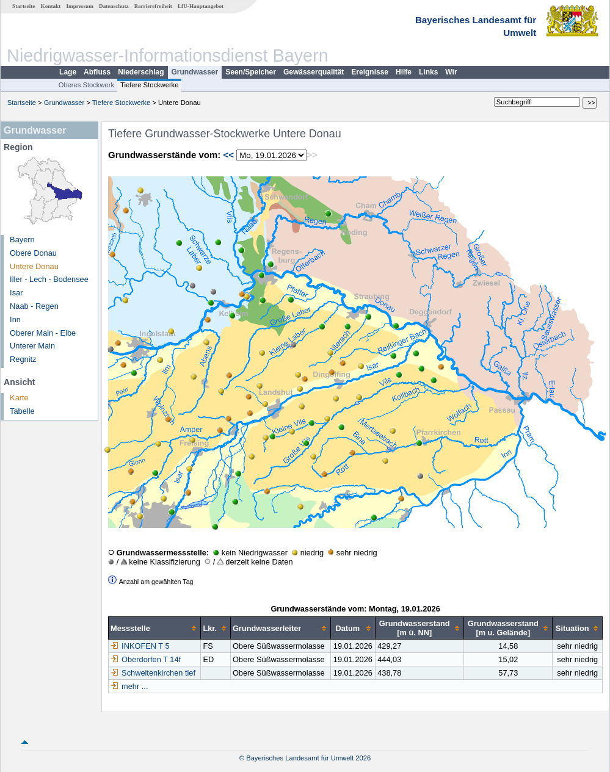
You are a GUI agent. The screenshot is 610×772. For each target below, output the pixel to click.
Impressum (80, 6)
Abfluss (97, 72)
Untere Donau (34, 266)
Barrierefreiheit (153, 6)
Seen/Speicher (250, 72)
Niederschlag (141, 72)
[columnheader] (155, 628)
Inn (15, 319)
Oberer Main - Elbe (43, 332)
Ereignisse (369, 72)
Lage (67, 72)
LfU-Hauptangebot (200, 6)
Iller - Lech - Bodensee (49, 279)
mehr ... (135, 686)
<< (228, 155)
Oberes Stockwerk (86, 84)
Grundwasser (195, 72)
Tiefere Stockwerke (149, 84)
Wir (451, 72)
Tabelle (22, 411)
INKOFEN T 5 (140, 646)
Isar (16, 292)
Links (428, 72)
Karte (19, 397)
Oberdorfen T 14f (146, 659)
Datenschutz (114, 6)
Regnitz (23, 359)
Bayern (22, 239)
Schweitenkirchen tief (153, 672)
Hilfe (404, 72)
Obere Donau (33, 253)
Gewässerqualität (313, 72)
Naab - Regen (34, 306)
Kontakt (51, 6)
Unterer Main (32, 345)
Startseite (23, 6)
